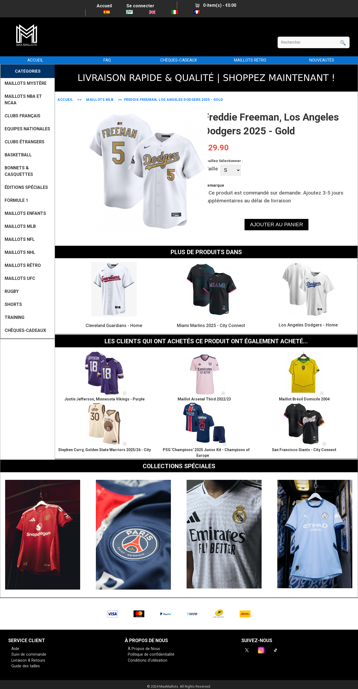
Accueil (104, 5)
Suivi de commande (28, 654)
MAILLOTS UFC (20, 278)
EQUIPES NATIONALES (27, 128)
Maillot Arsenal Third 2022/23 (204, 399)
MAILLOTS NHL (20, 252)
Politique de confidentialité (151, 654)
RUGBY (12, 291)
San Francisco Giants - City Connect (304, 450)
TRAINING (14, 317)
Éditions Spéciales (26, 187)
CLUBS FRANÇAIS (22, 115)
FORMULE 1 (16, 200)
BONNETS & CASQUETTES (19, 171)
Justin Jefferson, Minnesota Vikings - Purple (104, 399)
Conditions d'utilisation (147, 660)
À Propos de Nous (144, 648)
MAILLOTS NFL (20, 239)
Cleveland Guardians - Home (114, 325)
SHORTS (13, 304)
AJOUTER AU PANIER (276, 224)
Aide (15, 648)
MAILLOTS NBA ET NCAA (23, 99)
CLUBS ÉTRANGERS (24, 141)
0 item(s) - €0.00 (215, 5)
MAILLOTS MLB (99, 100)
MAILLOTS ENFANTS (25, 213)
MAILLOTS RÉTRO (250, 60)
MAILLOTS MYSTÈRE (26, 83)
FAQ (107, 60)
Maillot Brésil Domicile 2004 (304, 399)
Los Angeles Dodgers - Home (308, 325)
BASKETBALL (18, 154)
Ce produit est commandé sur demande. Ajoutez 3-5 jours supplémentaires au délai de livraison (274, 197)
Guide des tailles (25, 666)
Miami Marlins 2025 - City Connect (211, 325)
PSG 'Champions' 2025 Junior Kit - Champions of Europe (206, 453)
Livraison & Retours (28, 660)
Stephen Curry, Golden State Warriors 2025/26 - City (104, 450)
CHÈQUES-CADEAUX (178, 60)
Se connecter (140, 5)
